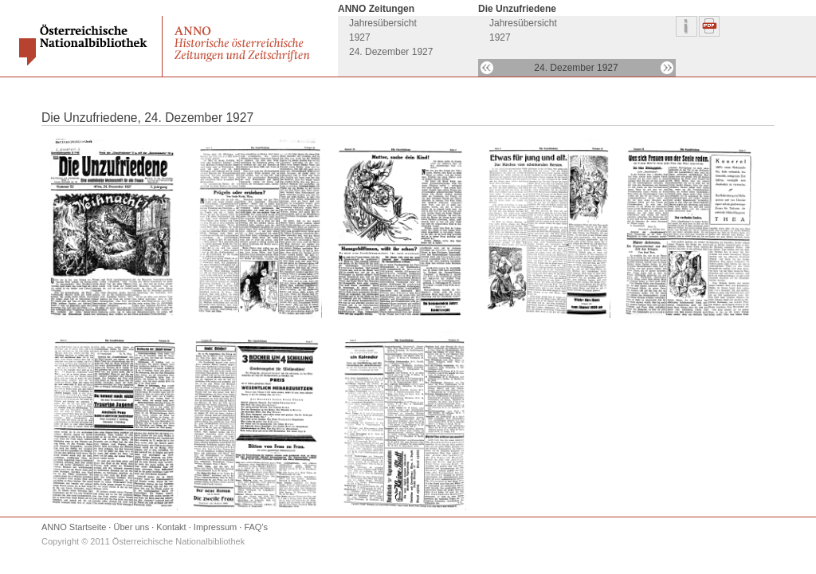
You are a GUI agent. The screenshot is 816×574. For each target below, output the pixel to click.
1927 (360, 37)
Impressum (215, 527)
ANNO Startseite (73, 527)
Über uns (132, 527)
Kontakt (171, 527)
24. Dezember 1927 (391, 51)
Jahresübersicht (383, 23)
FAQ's (256, 527)
